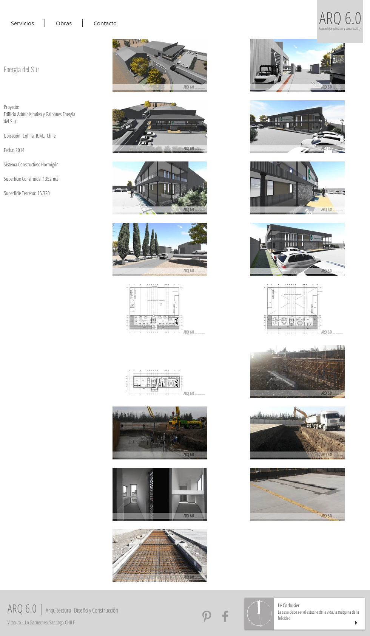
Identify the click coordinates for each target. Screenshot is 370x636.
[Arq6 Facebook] (225, 616)
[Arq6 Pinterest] (206, 616)
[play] (357, 623)
